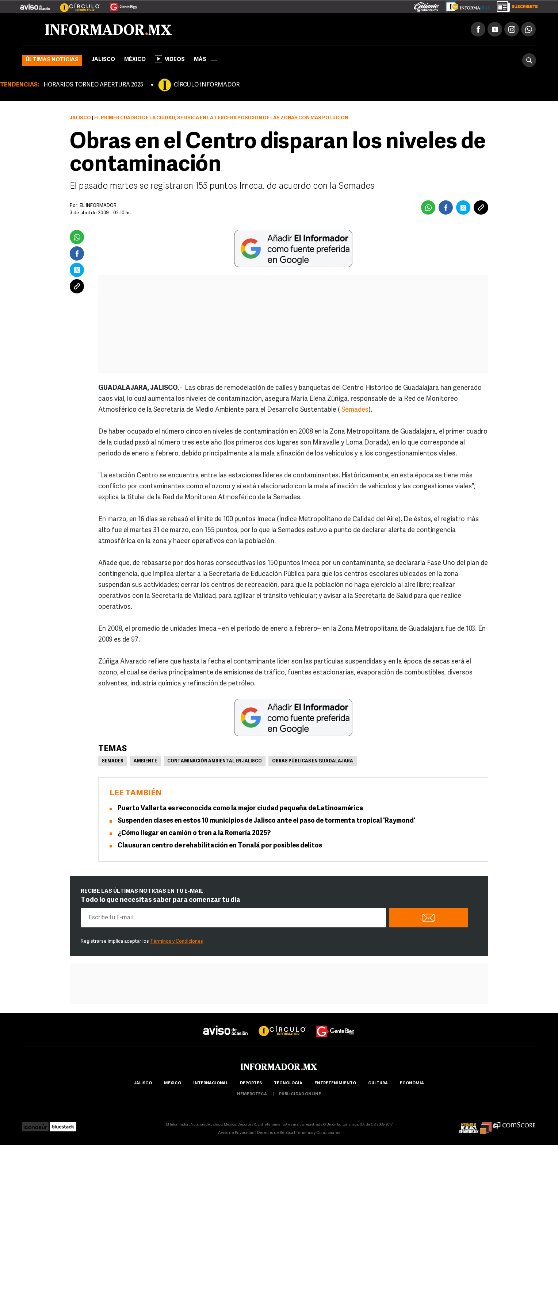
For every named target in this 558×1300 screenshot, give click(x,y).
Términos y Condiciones (176, 941)
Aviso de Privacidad (236, 1133)
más (205, 59)
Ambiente (145, 761)
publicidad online (300, 1094)
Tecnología (288, 1083)
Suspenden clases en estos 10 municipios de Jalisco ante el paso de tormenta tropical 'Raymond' (267, 821)
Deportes (251, 1083)
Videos (170, 58)
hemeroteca (252, 1094)
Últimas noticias (52, 60)
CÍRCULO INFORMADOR (207, 85)
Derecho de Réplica (275, 1133)
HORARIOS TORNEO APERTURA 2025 (93, 85)
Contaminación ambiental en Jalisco (214, 761)
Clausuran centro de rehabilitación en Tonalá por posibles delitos (220, 845)
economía (412, 1083)
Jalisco (103, 59)
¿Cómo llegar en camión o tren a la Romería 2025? (194, 833)
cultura (378, 1083)
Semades (354, 410)
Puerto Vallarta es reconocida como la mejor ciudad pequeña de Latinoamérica (240, 808)
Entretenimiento (335, 1083)
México (135, 59)
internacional (210, 1083)
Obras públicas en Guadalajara (312, 761)
